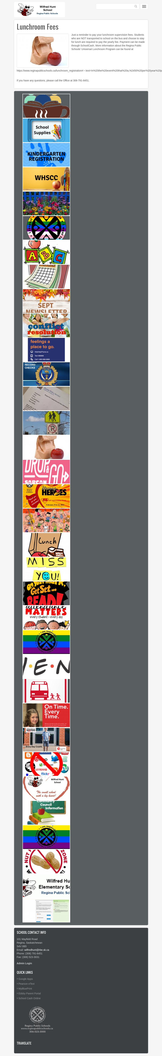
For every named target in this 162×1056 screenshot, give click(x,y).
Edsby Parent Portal (30, 993)
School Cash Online (30, 998)
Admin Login (24, 963)
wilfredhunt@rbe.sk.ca (36, 949)
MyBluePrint (25, 988)
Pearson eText (27, 983)
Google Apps (26, 978)
